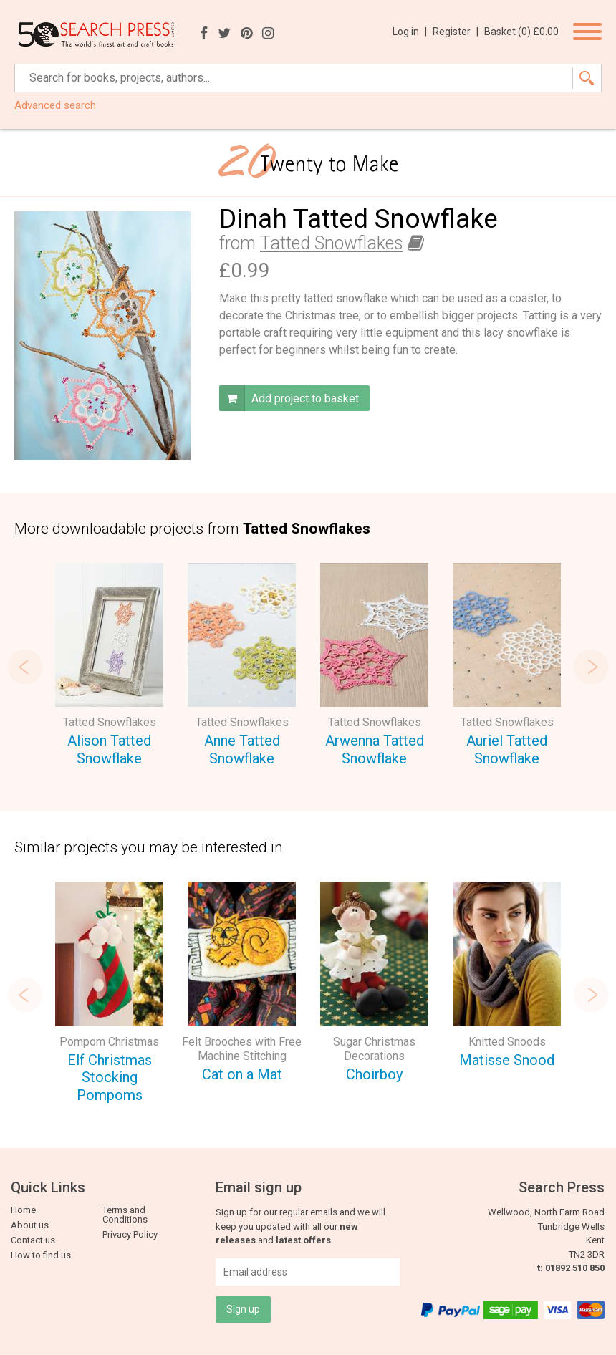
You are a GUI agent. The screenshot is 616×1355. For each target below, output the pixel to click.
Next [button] (591, 667)
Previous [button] (25, 667)
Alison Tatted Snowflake (109, 749)
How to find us (41, 1255)
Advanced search (55, 105)
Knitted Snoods (507, 1041)
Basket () (521, 31)
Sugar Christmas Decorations (374, 1049)
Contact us (33, 1240)
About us (30, 1225)
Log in (410, 31)
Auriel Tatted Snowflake (506, 749)
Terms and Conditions (125, 1215)
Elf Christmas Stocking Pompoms (109, 1077)
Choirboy (374, 1074)
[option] (109, 667)
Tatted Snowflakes (331, 243)
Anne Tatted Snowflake (242, 749)
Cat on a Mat (242, 1074)
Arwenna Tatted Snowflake (374, 749)
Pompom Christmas (109, 1041)
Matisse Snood (506, 1060)
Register (455, 31)
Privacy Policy (130, 1234)
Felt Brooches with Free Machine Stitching (242, 1049)
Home (23, 1210)
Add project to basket (289, 398)
